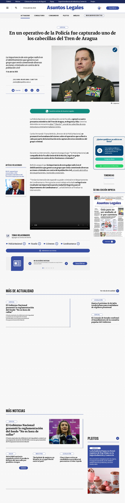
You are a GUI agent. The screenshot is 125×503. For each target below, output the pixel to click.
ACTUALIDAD (25, 15)
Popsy (52, 1)
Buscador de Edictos (94, 15)
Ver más (109, 242)
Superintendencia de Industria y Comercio (72, 1)
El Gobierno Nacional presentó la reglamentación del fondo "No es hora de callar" (20, 308)
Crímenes (50, 244)
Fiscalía (34, 244)
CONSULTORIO (39, 15)
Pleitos (93, 438)
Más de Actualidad (20, 290)
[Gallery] (48, 262)
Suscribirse (112, 8)
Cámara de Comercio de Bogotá (35, 1)
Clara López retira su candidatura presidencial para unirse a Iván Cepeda (70, 459)
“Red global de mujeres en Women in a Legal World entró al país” (43, 459)
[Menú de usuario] (99, 8)
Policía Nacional (15, 244)
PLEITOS (66, 15)
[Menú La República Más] (7, 8)
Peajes (93, 1)
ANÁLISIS (76, 15)
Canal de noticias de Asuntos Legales (60, 111)
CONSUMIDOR (54, 15)
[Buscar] (16, 8)
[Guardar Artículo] (16, 90)
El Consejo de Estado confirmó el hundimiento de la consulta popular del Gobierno (105, 320)
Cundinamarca (69, 244)
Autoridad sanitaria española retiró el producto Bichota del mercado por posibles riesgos (17, 459)
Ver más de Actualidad (109, 290)
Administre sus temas (47, 251)
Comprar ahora (109, 159)
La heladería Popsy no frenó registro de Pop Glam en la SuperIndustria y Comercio (102, 453)
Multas (17, 1)
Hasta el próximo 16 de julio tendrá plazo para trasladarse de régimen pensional (104, 305)
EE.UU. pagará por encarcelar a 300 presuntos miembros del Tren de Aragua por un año (15, 174)
